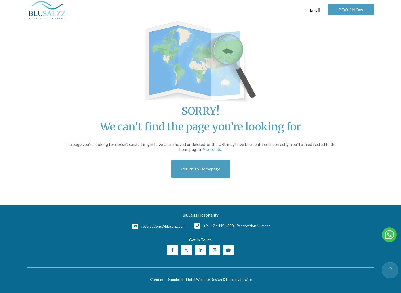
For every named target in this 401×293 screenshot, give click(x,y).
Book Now (350, 9)
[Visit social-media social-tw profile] (186, 250)
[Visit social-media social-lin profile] (200, 250)
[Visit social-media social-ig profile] (214, 250)
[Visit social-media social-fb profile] (172, 250)
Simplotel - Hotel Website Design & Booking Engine (210, 279)
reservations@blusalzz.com (163, 226)
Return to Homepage (200, 168)
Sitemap (156, 279)
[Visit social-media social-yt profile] (228, 250)
